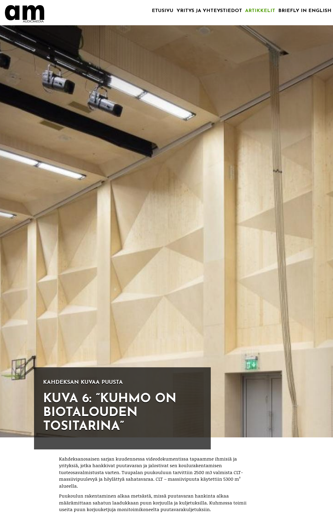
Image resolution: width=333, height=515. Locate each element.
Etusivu (162, 10)
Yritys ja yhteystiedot (209, 10)
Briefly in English (304, 10)
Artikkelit (260, 10)
